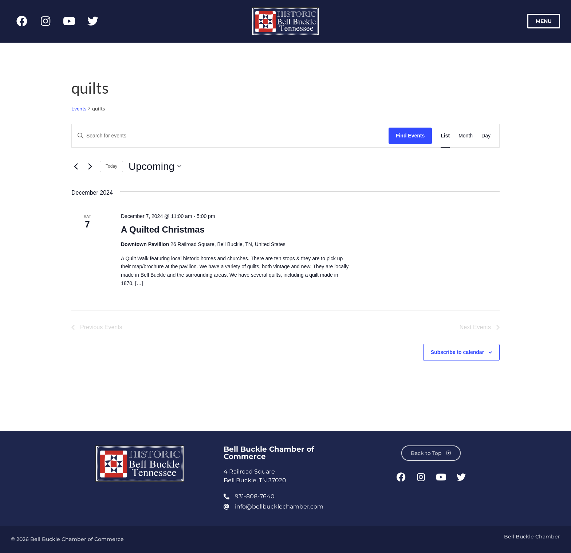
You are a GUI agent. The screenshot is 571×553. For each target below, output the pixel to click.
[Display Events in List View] (445, 135)
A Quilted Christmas (163, 229)
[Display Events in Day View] (486, 135)
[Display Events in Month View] (465, 135)
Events (78, 108)
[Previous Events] (75, 166)
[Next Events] (90, 166)
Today (111, 166)
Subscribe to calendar (457, 352)
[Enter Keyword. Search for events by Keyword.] (230, 135)
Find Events (410, 136)
